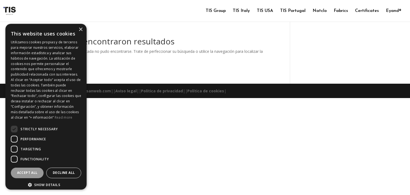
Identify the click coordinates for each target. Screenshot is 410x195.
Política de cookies (205, 90)
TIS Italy (241, 11)
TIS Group (216, 11)
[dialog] (46, 107)
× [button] (80, 30)
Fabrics (341, 11)
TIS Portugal (293, 11)
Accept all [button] (27, 172)
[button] (46, 185)
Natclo (320, 11)
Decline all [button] (64, 172)
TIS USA (265, 11)
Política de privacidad (162, 90)
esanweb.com (97, 90)
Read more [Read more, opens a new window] (64, 117)
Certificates (367, 11)
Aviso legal (126, 90)
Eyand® (393, 11)
